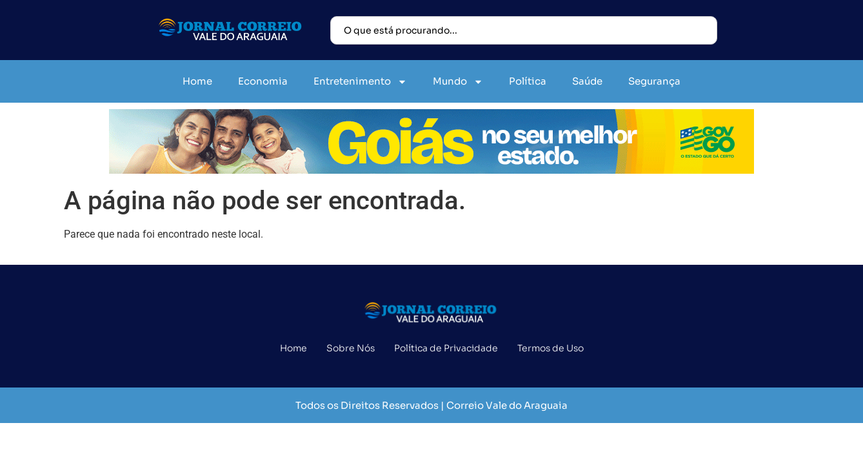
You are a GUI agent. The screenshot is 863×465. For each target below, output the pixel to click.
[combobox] (523, 30)
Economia (263, 81)
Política (527, 81)
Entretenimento (360, 81)
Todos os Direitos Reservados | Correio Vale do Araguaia (431, 405)
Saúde (587, 81)
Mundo (458, 81)
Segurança (654, 81)
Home (197, 81)
